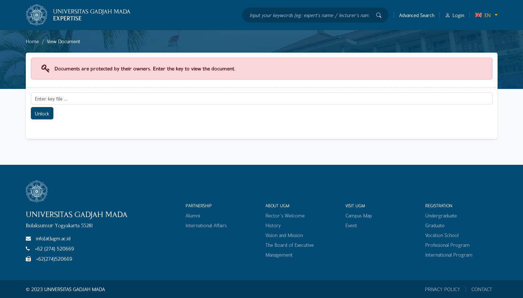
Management (279, 255)
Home (32, 41)
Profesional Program (447, 245)
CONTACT (481, 289)
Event (351, 225)
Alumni (193, 215)
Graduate (435, 225)
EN (483, 15)
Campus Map (358, 215)
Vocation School (442, 235)
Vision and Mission (284, 235)
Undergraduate (441, 215)
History (273, 225)
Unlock (42, 113)
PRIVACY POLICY (442, 289)
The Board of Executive (289, 245)
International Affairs (206, 225)
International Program (449, 255)
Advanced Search (416, 15)
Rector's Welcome (285, 215)
